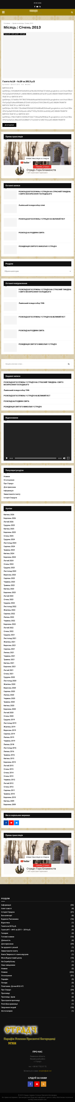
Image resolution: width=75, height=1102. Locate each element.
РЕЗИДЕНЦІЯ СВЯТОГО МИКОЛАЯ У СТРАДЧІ (38, 246)
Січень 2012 (8, 787)
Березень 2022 (10, 624)
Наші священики (8, 965)
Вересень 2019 (10, 730)
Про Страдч (8, 483)
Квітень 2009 (9, 801)
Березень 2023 (10, 592)
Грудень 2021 (9, 635)
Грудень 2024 (9, 539)
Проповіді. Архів (8, 997)
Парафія (4, 979)
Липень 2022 (9, 617)
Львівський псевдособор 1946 (32, 205)
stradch (7, 84)
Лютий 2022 (8, 628)
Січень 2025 (8, 536)
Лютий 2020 (8, 713)
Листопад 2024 (10, 543)
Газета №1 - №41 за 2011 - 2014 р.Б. (14, 34)
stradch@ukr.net (45, 1071)
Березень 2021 (10, 667)
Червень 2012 (9, 780)
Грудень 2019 (9, 720)
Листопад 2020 (10, 681)
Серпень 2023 (9, 578)
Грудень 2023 (9, 568)
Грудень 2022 (9, 603)
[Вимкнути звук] (64, 458)
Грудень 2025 (9, 525)
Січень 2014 (8, 773)
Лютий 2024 (8, 561)
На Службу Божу (8, 962)
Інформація (8, 491)
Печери (4, 983)
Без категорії (6, 915)
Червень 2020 (9, 698)
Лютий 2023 (8, 596)
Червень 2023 (9, 582)
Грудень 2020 (9, 677)
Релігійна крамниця (9, 1004)
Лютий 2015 (8, 766)
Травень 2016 (9, 755)
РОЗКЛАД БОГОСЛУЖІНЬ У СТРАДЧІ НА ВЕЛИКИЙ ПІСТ (42, 219)
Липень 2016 (9, 751)
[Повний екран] (68, 458)
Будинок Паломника (9, 919)
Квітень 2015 (9, 758)
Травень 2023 (9, 585)
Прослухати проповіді (10, 1000)
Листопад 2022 (10, 606)
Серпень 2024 (9, 546)
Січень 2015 (8, 769)
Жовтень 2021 (9, 642)
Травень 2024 (9, 550)
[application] (37, 442)
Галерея (4, 933)
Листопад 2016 (10, 748)
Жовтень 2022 (9, 610)
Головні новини (7, 937)
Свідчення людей (8, 1007)
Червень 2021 (9, 656)
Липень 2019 (9, 737)
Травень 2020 (9, 702)
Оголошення (9, 480)
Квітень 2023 (9, 589)
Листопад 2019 (10, 723)
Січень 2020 (8, 716)
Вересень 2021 (10, 645)
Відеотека (5, 923)
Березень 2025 (10, 532)
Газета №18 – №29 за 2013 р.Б (18, 81)
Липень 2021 (9, 652)
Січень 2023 (8, 599)
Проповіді (5, 993)
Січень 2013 (8, 776)
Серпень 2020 (9, 691)
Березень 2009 (10, 804)
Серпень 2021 (9, 649)
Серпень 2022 (9, 614)
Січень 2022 (8, 631)
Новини (7, 476)
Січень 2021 (8, 674)
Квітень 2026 (9, 515)
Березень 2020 (10, 709)
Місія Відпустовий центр (11, 958)
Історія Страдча (10, 498)
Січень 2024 (8, 564)
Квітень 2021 (9, 663)
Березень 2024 (10, 557)
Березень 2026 (10, 518)
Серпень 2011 (9, 790)
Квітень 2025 (9, 529)
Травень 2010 (9, 794)
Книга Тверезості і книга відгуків (14, 954)
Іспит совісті (6, 908)
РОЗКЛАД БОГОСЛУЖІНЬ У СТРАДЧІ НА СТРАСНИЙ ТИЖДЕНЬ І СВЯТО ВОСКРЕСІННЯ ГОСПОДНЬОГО (45, 193)
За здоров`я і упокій (9, 947)
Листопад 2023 (10, 571)
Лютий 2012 (8, 783)
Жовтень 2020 (9, 684)
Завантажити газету (12, 494)
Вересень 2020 (10, 688)
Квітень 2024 (9, 553)
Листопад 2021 (10, 638)
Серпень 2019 (9, 734)
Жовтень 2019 (9, 727)
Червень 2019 (9, 741)
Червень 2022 (9, 621)
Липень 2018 (9, 744)
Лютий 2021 (8, 670)
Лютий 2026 (8, 522)
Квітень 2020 (9, 706)
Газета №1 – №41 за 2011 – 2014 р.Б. (16, 930)
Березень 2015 (10, 762)
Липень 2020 (9, 695)
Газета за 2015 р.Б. (9, 926)
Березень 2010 (10, 797)
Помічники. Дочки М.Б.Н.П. (12, 986)
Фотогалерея (6, 1011)
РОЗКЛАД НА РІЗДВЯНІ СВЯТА (31, 233)
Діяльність (5, 940)
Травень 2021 (9, 660)
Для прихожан (10, 487)
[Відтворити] (7, 458)
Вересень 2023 (10, 575)
